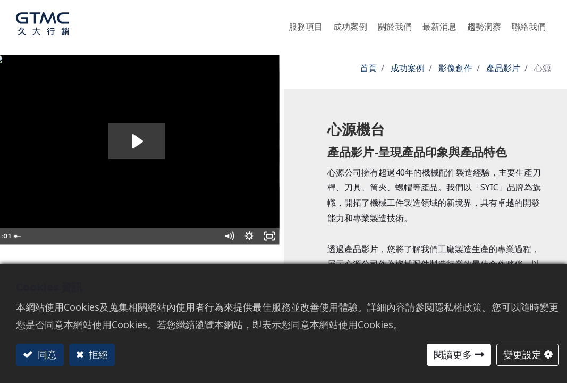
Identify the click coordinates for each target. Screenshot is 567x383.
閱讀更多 (453, 354)
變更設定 (522, 354)
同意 (46, 354)
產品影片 (503, 68)
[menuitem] (484, 23)
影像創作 (455, 68)
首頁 (368, 68)
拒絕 (97, 354)
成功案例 (408, 68)
